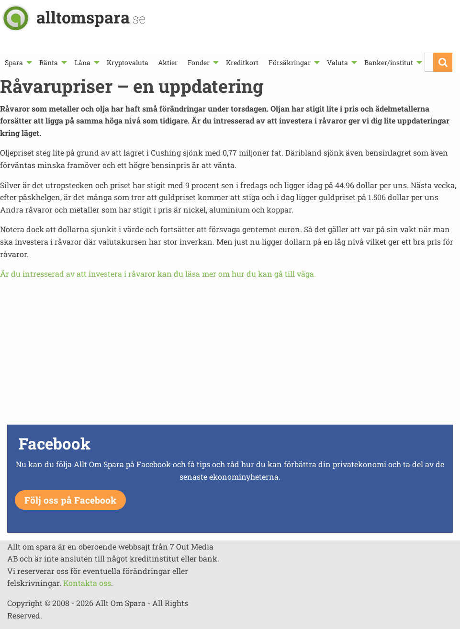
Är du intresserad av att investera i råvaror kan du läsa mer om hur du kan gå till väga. (158, 274)
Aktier (168, 62)
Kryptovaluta (127, 62)
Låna (82, 62)
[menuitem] (17, 62)
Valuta (337, 62)
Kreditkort (242, 62)
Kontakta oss (87, 583)
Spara (14, 62)
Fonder (199, 62)
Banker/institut (388, 62)
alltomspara (91, 17)
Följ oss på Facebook (70, 500)
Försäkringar (290, 62)
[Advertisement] (230, 355)
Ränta (48, 62)
